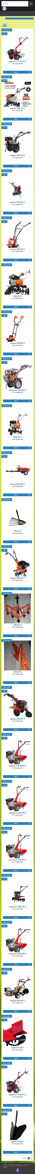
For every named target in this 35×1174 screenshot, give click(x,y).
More (15, 72)
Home (4, 24)
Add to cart (31, 72)
